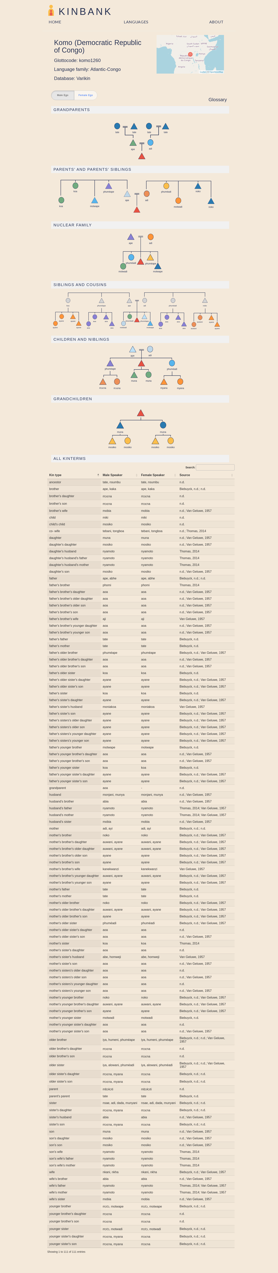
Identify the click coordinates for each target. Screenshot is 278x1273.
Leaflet (203, 72)
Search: (210, 467)
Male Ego (63, 95)
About (216, 22)
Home (55, 22)
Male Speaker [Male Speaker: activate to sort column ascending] (112, 475)
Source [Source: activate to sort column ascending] (185, 475)
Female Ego (86, 95)
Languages (136, 22)
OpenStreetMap (216, 72)
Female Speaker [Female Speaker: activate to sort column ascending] (153, 475)
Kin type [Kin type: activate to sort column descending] (55, 475)
